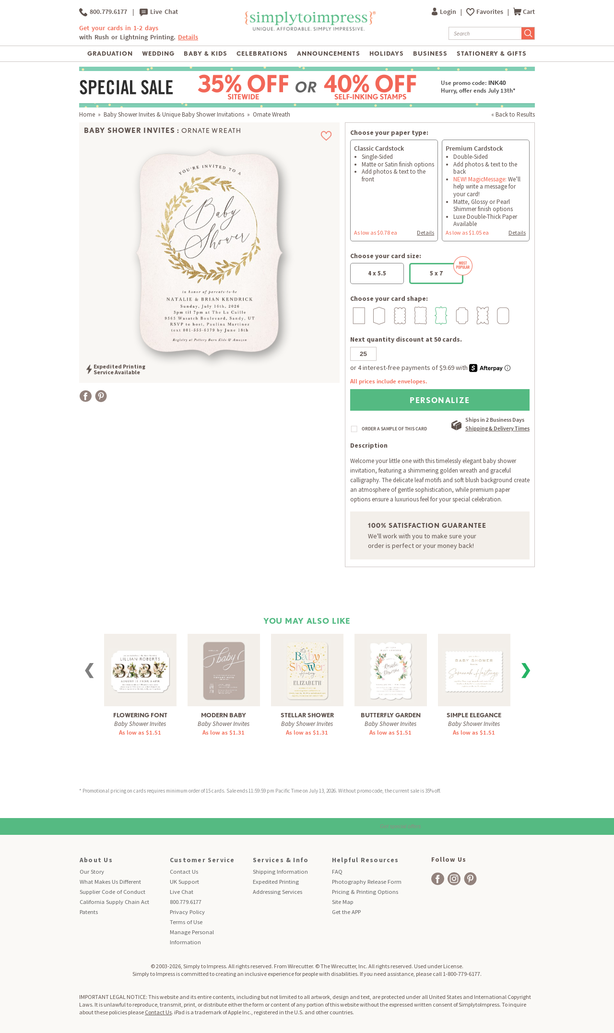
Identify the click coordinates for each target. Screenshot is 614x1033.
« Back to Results (513, 114)
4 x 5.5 (377, 273)
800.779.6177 (103, 12)
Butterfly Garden (391, 715)
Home (87, 114)
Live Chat (159, 12)
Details (188, 37)
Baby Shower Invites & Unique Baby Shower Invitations (174, 114)
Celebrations (262, 53)
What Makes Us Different (110, 881)
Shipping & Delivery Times (497, 428)
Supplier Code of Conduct (112, 891)
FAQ (337, 871)
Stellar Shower (307, 715)
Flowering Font (140, 715)
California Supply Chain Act (114, 901)
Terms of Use (186, 922)
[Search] (485, 33)
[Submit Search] (528, 33)
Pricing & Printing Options (365, 891)
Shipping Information (280, 871)
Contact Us (184, 871)
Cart (524, 12)
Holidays (386, 53)
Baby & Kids (205, 53)
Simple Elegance (474, 715)
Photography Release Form (366, 881)
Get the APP (346, 911)
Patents (89, 911)
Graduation (110, 53)
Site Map (343, 901)
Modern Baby (223, 715)
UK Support (184, 881)
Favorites (490, 12)
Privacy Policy (187, 911)
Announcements (329, 53)
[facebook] (437, 878)
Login (445, 12)
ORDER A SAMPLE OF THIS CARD (394, 429)
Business (430, 53)
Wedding (158, 53)
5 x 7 (446, 270)
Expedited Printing (276, 881)
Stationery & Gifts (492, 53)
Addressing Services (277, 891)
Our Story (92, 871)
